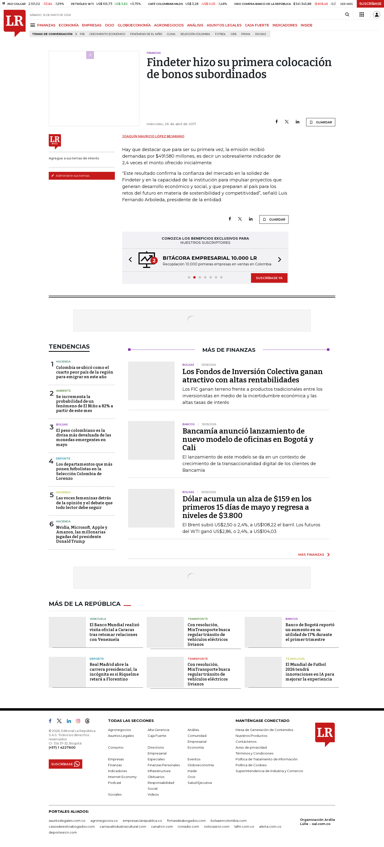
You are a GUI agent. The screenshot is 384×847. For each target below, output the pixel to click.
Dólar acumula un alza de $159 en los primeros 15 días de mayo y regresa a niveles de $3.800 (247, 507)
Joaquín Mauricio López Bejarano (153, 136)
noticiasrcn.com (216, 826)
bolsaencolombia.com (229, 821)
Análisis (193, 730)
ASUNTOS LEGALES (224, 25)
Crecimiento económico (107, 34)
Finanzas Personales (164, 765)
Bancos (292, 619)
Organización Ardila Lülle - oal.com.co (317, 822)
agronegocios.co (104, 821)
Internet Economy (122, 777)
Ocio (191, 777)
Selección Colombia (195, 34)
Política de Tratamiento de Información (267, 759)
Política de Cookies (251, 765)
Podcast (114, 783)
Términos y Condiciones (254, 753)
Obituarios (156, 777)
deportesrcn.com (63, 832)
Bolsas (62, 424)
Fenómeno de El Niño (146, 34)
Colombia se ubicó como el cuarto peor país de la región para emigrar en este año (84, 372)
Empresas (116, 759)
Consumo (115, 747)
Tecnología (295, 658)
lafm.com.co (244, 826)
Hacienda (63, 361)
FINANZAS (46, 25)
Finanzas (115, 765)
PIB (82, 34)
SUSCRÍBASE (370, 3)
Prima (245, 34)
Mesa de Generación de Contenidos (264, 730)
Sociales (114, 794)
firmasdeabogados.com (186, 821)
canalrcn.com (162, 826)
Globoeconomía (201, 765)
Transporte (198, 619)
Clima (171, 34)
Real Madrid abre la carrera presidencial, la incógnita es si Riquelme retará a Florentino (114, 672)
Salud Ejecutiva (200, 783)
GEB (233, 34)
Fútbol (220, 34)
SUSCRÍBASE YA (269, 278)
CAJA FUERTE (257, 25)
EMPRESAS (91, 25)
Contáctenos (246, 741)
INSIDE (306, 25)
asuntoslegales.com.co (67, 821)
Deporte (63, 458)
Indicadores (117, 771)
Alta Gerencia (158, 730)
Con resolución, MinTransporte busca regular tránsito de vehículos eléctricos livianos (209, 635)
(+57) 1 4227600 (62, 747)
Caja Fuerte (157, 736)
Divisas (260, 34)
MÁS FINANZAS (311, 554)
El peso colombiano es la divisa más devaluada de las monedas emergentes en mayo (83, 437)
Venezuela (98, 619)
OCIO (109, 25)
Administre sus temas (70, 175)
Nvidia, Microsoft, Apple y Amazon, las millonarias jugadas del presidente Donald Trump (81, 534)
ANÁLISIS (195, 25)
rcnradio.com (188, 826)
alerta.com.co (270, 826)
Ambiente (63, 390)
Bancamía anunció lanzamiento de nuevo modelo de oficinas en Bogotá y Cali (247, 439)
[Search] (347, 14)
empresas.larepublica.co (142, 821)
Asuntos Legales (121, 736)
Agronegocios (119, 730)
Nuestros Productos (251, 736)
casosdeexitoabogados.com (72, 826)
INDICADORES (285, 25)
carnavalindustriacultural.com (123, 826)
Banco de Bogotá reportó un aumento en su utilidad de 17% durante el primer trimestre (310, 632)
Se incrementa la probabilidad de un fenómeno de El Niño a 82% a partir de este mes (84, 403)
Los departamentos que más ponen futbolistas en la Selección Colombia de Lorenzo (84, 471)
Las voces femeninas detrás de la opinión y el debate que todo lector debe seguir (84, 503)
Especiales (156, 759)
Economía (196, 747)
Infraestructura (159, 771)
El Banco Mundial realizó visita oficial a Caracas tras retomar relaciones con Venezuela (114, 632)
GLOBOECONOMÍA (134, 25)
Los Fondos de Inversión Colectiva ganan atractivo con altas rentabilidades (252, 375)
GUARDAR (320, 122)
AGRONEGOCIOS (169, 25)
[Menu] (33, 25)
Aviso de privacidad (251, 747)
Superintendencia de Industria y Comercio (269, 771)
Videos (153, 794)
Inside (192, 771)
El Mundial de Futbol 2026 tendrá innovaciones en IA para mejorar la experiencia (310, 672)
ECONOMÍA (69, 25)
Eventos (194, 759)
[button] (128, 260)
